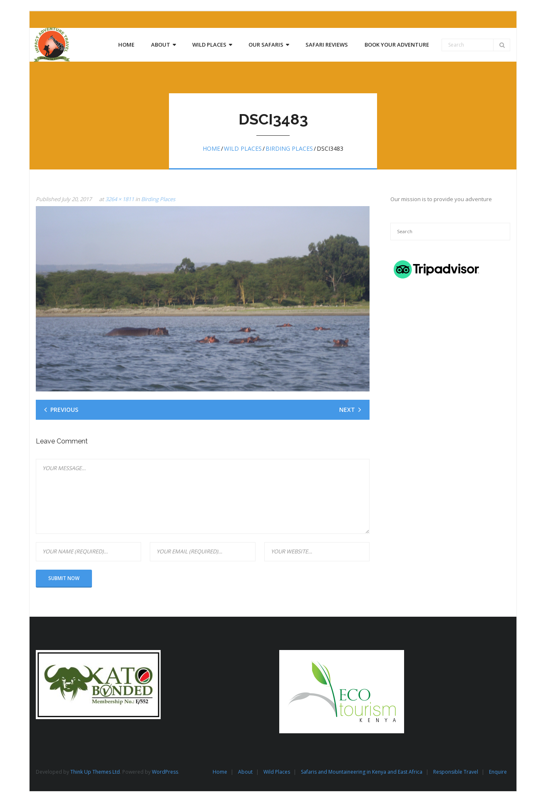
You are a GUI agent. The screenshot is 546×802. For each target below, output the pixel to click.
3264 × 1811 (119, 199)
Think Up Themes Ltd (95, 771)
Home (211, 148)
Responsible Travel (455, 771)
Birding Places (289, 148)
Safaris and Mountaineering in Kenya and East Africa (361, 771)
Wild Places (243, 148)
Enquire (498, 771)
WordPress (165, 771)
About (245, 771)
